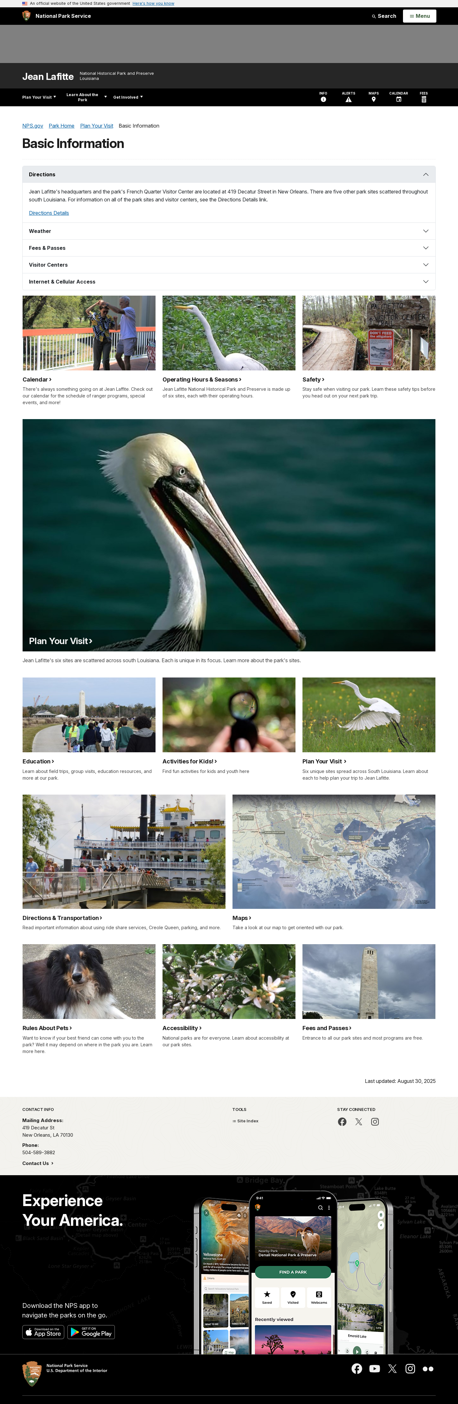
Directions (42, 174)
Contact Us (36, 1163)
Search (383, 16)
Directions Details (49, 213)
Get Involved (128, 97)
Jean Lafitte (47, 76)
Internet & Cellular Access (62, 281)
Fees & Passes (47, 248)
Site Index (245, 1120)
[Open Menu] (419, 16)
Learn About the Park (86, 97)
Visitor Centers (48, 265)
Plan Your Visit (39, 97)
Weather (40, 231)
